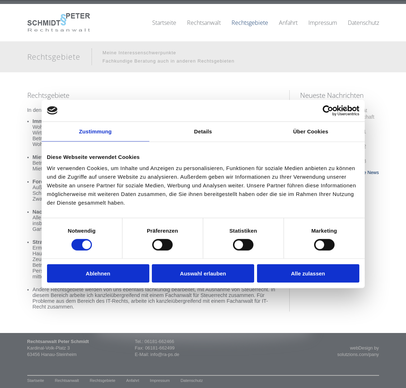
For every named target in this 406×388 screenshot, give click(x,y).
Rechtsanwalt (204, 23)
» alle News (367, 172)
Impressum (322, 23)
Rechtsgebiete (250, 23)
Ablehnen (98, 273)
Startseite (164, 23)
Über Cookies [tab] (310, 131)
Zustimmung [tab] (95, 131)
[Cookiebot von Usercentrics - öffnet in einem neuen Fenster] (328, 110)
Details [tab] (203, 131)
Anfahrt (288, 23)
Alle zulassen (308, 273)
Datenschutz (363, 23)
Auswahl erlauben (203, 273)
